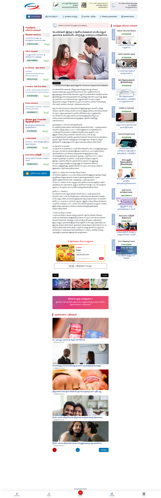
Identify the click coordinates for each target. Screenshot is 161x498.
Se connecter (34, 16)
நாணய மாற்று (70, 16)
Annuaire (112, 494)
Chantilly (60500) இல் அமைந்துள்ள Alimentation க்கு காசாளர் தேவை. (80, 84)
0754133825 (126, 244)
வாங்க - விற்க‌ (88, 16)
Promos (49, 494)
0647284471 (126, 195)
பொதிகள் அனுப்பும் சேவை (126, 256)
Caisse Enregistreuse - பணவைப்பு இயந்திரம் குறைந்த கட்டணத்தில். (126, 151)
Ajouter (80, 494)
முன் (55, 275)
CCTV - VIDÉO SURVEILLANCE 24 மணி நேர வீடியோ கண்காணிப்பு (126, 71)
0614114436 (32, 79)
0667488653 (32, 60)
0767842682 (32, 95)
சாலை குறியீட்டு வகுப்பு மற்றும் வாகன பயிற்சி (126, 233)
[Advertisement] (36, 212)
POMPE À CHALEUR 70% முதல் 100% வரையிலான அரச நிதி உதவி (126, 125)
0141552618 (31, 131)
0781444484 (32, 44)
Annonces (17, 494)
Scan (144, 494)
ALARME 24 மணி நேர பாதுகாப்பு (126, 46)
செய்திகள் (51, 16)
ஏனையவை (127, 16)
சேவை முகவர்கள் (108, 16)
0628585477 (32, 112)
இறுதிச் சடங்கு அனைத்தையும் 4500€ (126, 207)
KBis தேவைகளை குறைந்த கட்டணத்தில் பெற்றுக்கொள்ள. (126, 99)
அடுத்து (104, 275)
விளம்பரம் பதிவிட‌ (37, 173)
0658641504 (32, 164)
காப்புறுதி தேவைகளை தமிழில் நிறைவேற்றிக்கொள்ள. (126, 181)
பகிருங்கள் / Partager (80, 266)
